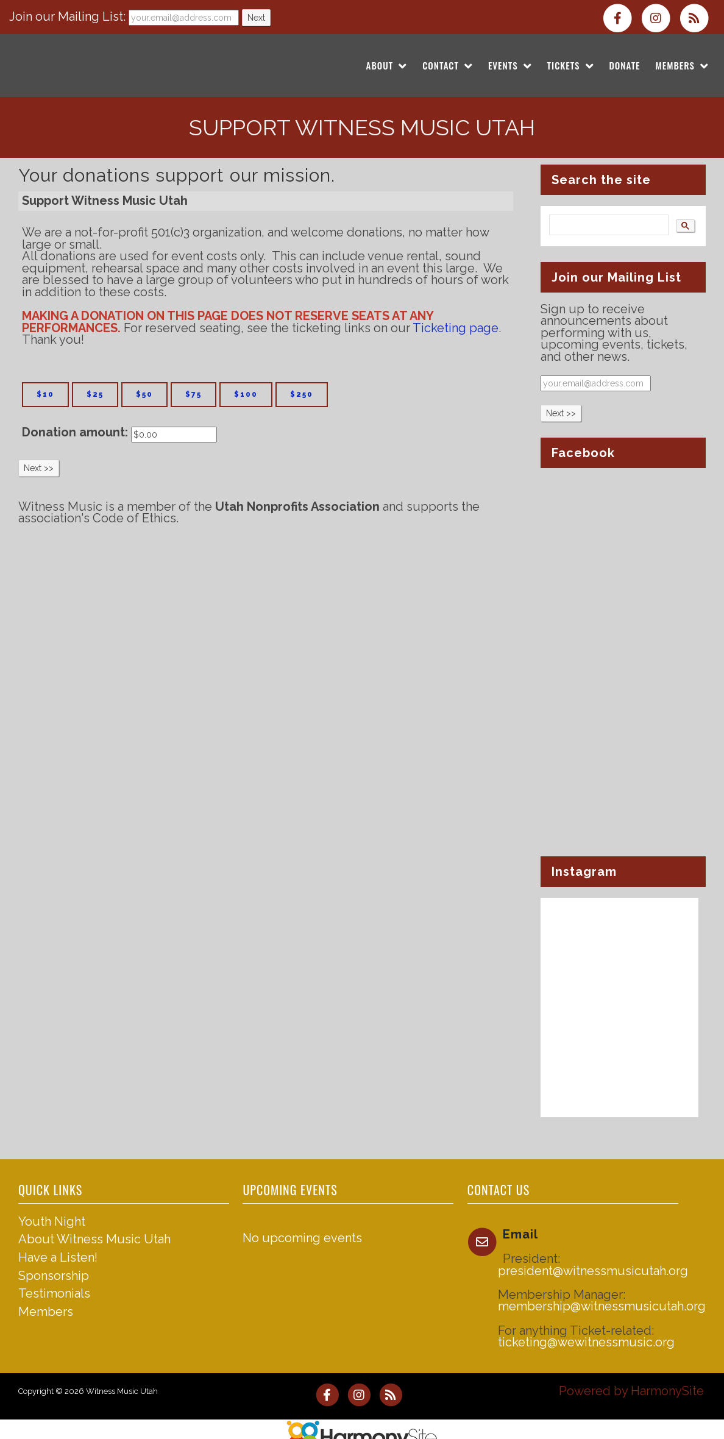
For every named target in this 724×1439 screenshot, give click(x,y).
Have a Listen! (58, 1257)
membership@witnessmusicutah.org (602, 1306)
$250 (301, 394)
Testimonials (54, 1293)
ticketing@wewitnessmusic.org (586, 1342)
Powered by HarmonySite (631, 1391)
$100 (246, 394)
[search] (607, 225)
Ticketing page (456, 328)
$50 (144, 394)
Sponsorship (53, 1275)
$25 (95, 394)
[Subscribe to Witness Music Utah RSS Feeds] (697, 17)
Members (45, 1311)
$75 (193, 394)
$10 (45, 394)
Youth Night (51, 1221)
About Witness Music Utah (94, 1239)
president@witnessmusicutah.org (593, 1270)
